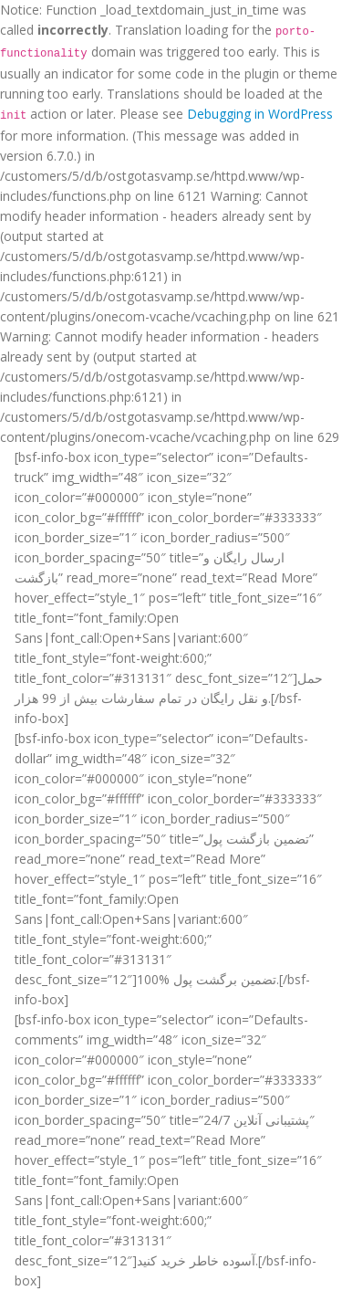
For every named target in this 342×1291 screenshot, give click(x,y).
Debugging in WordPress (260, 113)
